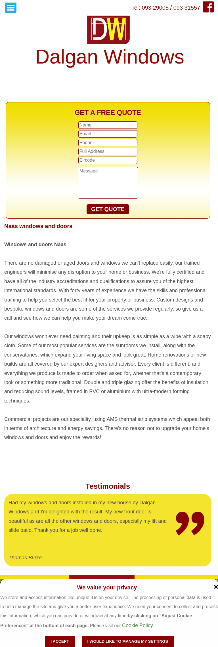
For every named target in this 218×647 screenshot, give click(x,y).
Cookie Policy (137, 625)
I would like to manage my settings (127, 641)
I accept (60, 641)
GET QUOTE (108, 209)
